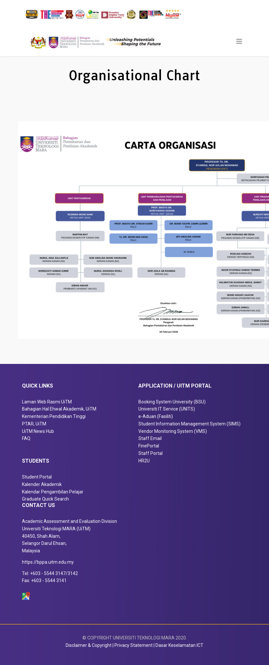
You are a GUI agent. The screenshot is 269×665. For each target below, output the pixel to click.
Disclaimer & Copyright (89, 645)
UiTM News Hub (38, 431)
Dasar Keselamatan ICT (179, 645)
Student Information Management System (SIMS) (189, 423)
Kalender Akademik (42, 484)
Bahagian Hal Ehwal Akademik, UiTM (59, 408)
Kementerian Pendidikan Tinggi (54, 416)
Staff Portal (150, 453)
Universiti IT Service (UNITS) (166, 408)
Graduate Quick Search (45, 499)
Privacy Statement (133, 645)
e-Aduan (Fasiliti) (155, 416)
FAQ (26, 438)
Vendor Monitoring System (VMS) (172, 431)
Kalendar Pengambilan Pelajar (52, 491)
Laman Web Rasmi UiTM (47, 401)
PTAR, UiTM (34, 423)
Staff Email (150, 438)
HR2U (144, 460)
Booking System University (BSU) (172, 401)
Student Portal (37, 476)
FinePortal (148, 445)
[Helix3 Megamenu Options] (239, 41)
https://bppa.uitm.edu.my (48, 562)
